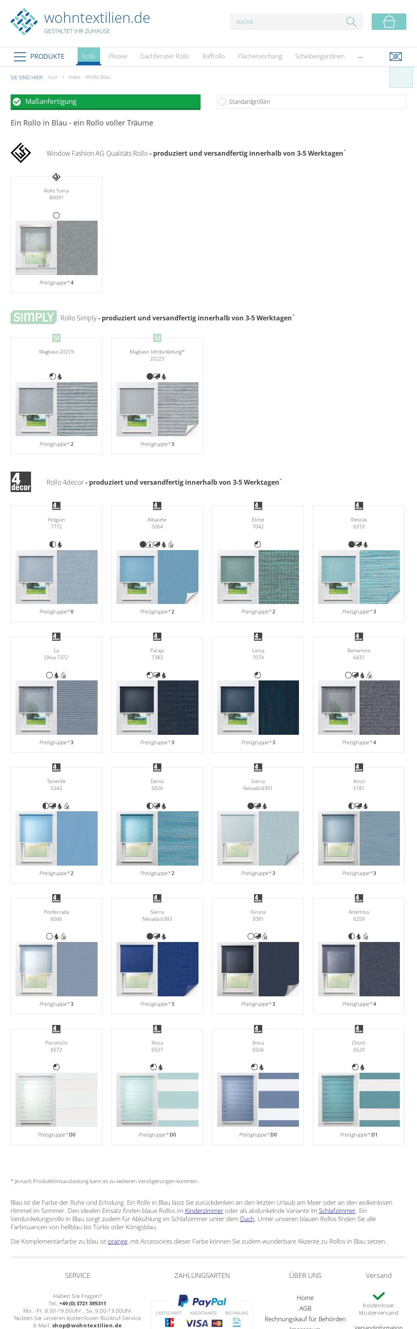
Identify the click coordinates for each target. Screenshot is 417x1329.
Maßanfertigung (50, 101)
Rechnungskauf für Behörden (305, 1319)
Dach (247, 1219)
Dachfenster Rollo (164, 56)
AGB (305, 1308)
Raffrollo (213, 56)
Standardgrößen (249, 101)
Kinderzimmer (204, 1210)
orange (117, 1241)
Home (305, 1297)
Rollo (89, 58)
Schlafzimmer (337, 1210)
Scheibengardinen (320, 56)
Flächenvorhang (260, 56)
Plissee (118, 56)
